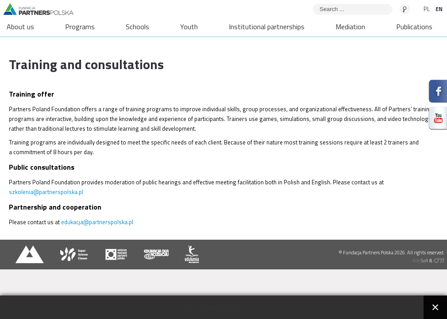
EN (439, 8)
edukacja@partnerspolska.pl (97, 222)
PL (427, 8)
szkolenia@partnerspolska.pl (46, 191)
